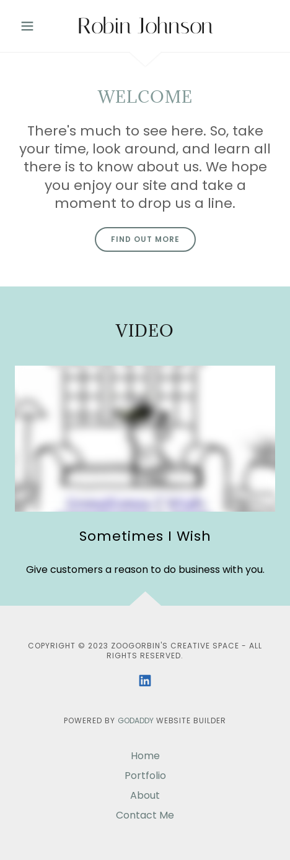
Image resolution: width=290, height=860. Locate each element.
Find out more (145, 239)
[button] (34, 26)
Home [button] (145, 756)
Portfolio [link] (145, 775)
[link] (145, 26)
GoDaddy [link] (136, 720)
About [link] (145, 795)
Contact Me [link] (145, 815)
